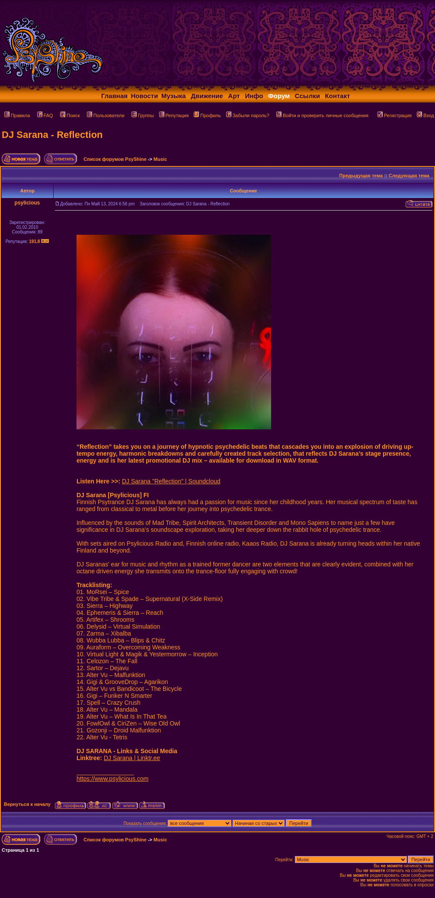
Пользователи (106, 115)
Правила (17, 115)
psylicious (27, 203)
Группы (142, 115)
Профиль (207, 115)
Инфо (254, 95)
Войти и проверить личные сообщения (322, 115)
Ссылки (307, 95)
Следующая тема (409, 175)
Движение (207, 95)
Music (160, 159)
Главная (114, 95)
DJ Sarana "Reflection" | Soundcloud (171, 481)
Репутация (174, 115)
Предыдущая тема (361, 175)
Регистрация (394, 115)
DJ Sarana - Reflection (52, 134)
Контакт (337, 95)
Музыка (173, 95)
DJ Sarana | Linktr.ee (132, 757)
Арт (234, 95)
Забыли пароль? (247, 115)
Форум (279, 95)
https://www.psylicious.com (113, 778)
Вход (425, 115)
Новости (144, 95)
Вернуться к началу (27, 804)
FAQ (45, 115)
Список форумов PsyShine (115, 159)
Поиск (70, 115)
